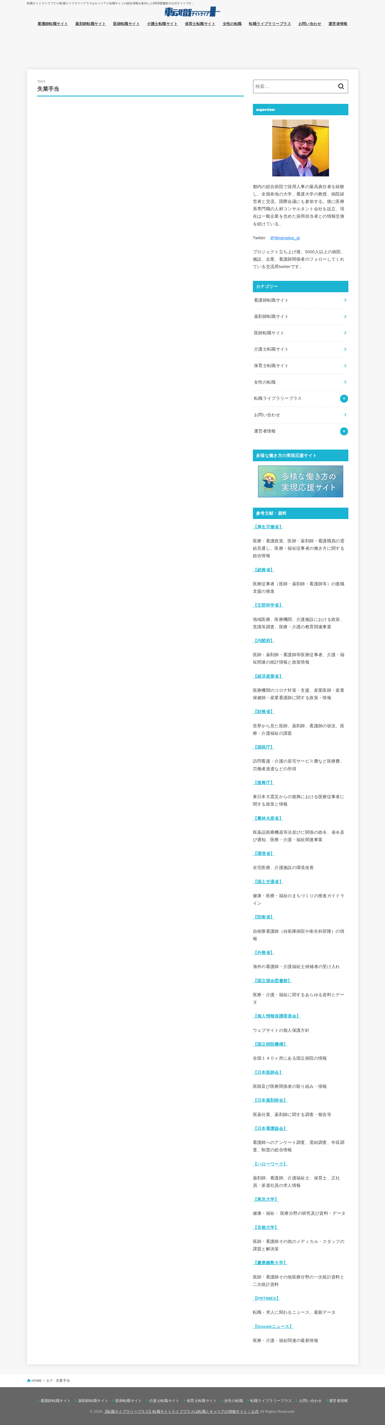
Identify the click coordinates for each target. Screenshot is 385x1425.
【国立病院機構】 (270, 1044)
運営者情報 (337, 24)
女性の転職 (232, 24)
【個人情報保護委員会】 (277, 1016)
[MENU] (34, 52)
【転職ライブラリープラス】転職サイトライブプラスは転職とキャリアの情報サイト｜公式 (181, 1411)
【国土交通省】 (268, 882)
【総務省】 (264, 570)
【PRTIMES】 (267, 1298)
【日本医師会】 (268, 1072)
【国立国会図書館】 (272, 981)
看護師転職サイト (53, 24)
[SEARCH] (34, 37)
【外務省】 (264, 952)
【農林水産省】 (268, 818)
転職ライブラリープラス (270, 24)
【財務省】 (264, 711)
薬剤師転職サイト (90, 24)
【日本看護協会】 (270, 1128)
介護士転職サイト (162, 24)
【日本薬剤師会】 (270, 1100)
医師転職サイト (126, 24)
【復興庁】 (264, 783)
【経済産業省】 (268, 676)
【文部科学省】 (268, 605)
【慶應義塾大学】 (270, 1263)
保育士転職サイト (200, 24)
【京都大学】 (266, 1227)
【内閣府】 (264, 641)
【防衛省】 (264, 917)
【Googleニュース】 (273, 1326)
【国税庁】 (264, 747)
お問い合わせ (309, 24)
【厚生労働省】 (268, 527)
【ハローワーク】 (270, 1164)
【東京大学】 (266, 1199)
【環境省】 (264, 853)
